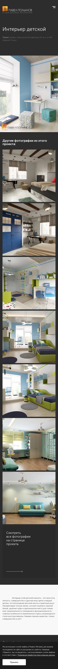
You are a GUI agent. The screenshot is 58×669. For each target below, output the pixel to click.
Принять (14, 662)
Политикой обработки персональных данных (36, 655)
